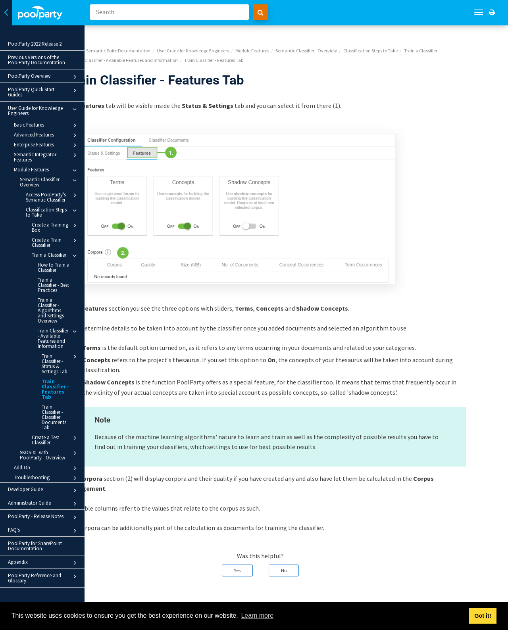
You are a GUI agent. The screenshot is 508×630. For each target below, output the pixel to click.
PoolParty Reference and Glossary (43, 578)
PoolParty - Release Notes (43, 517)
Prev (111, 597)
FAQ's (43, 530)
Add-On (46, 468)
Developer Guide (43, 490)
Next (493, 597)
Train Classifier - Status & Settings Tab (60, 363)
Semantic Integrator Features (46, 157)
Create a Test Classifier (55, 440)
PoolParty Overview (43, 77)
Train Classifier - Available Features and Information (58, 338)
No (320, 558)
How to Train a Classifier (53, 267)
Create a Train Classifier (55, 242)
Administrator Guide (43, 503)
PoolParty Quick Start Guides (43, 92)
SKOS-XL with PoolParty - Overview (49, 455)
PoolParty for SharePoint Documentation (35, 546)
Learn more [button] (257, 615)
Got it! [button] (482, 616)
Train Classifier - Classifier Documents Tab (54, 417)
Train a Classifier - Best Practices (53, 285)
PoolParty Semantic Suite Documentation (144, 38)
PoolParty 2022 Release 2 (35, 43)
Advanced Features (46, 135)
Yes (273, 558)
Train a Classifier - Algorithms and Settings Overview (51, 310)
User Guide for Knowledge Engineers (43, 111)
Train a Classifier (55, 255)
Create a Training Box (55, 227)
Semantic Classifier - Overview (49, 182)
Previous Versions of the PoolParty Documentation (36, 60)
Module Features (46, 170)
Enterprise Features (46, 145)
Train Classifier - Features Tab (55, 389)
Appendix (43, 563)
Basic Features (46, 125)
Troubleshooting (46, 478)
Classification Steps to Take (52, 212)
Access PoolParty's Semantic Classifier (52, 197)
